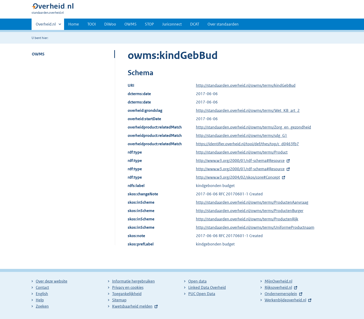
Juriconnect (172, 24)
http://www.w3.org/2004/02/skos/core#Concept (238, 177)
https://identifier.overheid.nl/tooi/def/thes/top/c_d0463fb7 (247, 143)
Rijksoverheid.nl (278, 287)
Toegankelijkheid (127, 293)
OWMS (130, 24)
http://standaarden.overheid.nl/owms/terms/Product (242, 152)
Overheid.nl (46, 25)
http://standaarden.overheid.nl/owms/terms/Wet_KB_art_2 (248, 110)
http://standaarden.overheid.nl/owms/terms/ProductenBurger (249, 210)
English (42, 293)
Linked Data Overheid (207, 287)
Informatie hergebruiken (133, 281)
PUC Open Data (201, 293)
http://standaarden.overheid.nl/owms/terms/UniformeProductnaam (255, 227)
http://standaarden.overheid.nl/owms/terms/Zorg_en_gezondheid (253, 127)
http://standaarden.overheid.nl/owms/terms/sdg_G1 (241, 135)
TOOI (91, 24)
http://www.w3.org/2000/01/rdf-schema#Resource (240, 160)
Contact (42, 287)
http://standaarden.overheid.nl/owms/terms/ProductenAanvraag (252, 202)
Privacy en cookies (127, 287)
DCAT (194, 24)
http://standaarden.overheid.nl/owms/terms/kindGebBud (246, 85)
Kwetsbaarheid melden (132, 306)
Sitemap (119, 300)
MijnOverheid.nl (278, 281)
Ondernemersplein (281, 293)
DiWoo (110, 24)
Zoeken (42, 306)
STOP (149, 24)
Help (40, 300)
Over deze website (51, 281)
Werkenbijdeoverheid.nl (285, 300)
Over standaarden (223, 24)
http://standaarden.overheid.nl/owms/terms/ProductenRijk (247, 219)
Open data (197, 281)
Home (73, 24)
